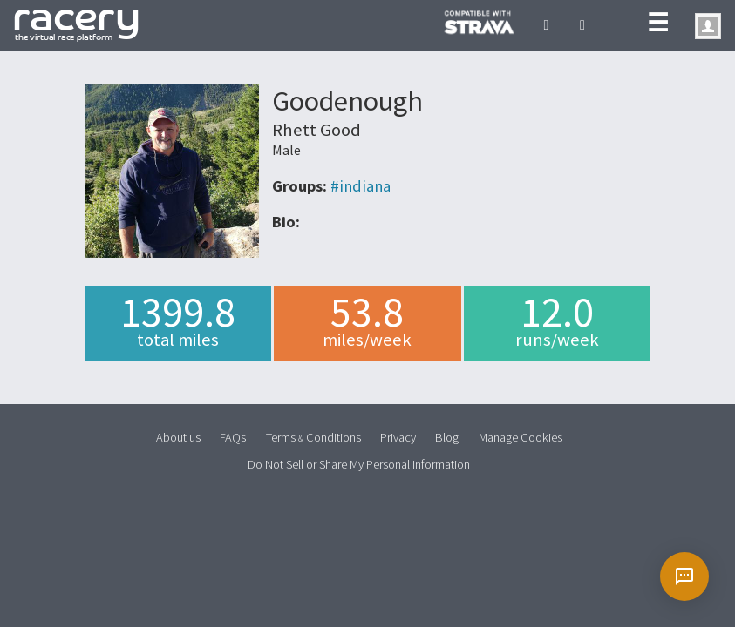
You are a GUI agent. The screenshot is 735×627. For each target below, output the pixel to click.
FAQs (233, 436)
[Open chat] (684, 576)
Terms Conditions (313, 436)
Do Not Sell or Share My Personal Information (359, 463)
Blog (447, 436)
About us (178, 436)
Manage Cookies (520, 436)
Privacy (398, 436)
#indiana (360, 186)
